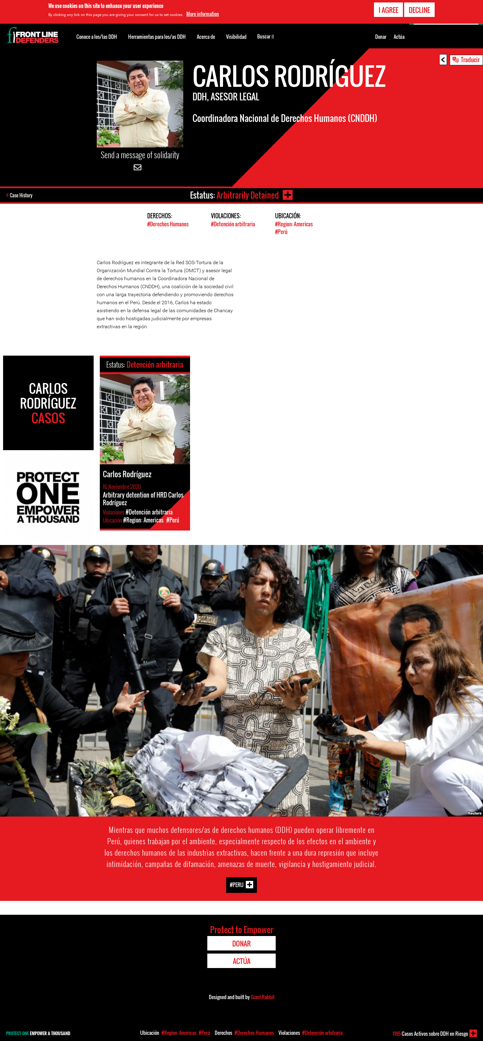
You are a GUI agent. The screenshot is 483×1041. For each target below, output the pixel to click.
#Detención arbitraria (233, 224)
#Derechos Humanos (168, 224)
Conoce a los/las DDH (96, 36)
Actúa (399, 37)
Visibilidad (236, 36)
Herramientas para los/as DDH (157, 36)
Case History (21, 195)
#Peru (236, 884)
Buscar (265, 36)
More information (202, 14)
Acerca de (206, 36)
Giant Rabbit (262, 997)
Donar (380, 37)
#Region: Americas (294, 224)
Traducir (470, 59)
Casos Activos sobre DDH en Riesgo (430, 1033)
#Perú (281, 232)
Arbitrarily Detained (248, 195)
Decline (419, 10)
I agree (388, 10)
